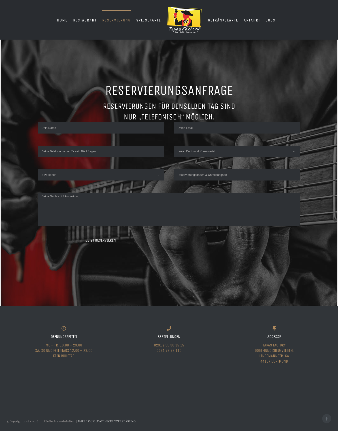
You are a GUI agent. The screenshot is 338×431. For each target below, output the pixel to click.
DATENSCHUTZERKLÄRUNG (116, 422)
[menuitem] (62, 20)
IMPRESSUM (86, 422)
